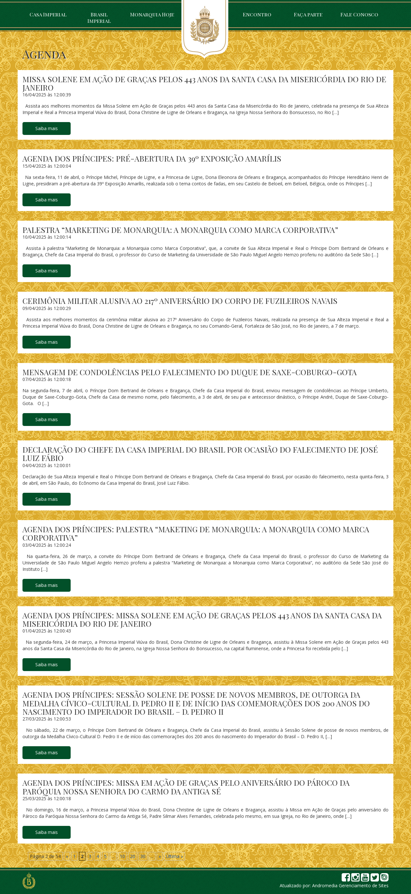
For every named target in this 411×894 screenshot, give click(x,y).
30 (142, 856)
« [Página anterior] (67, 856)
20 (132, 856)
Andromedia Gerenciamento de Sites (350, 885)
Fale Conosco (359, 14)
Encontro (257, 14)
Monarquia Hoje (152, 14)
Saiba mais (46, 128)
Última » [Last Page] (174, 856)
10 (122, 856)
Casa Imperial (48, 14)
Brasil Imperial (99, 17)
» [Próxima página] (160, 856)
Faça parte (308, 14)
